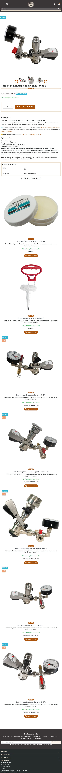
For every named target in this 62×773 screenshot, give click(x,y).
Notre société (5, 754)
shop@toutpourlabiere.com (16, 772)
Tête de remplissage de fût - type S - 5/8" (31, 395)
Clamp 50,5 (32, 134)
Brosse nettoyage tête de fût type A (31, 318)
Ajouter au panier (25, 107)
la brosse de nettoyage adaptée (50, 128)
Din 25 (39, 134)
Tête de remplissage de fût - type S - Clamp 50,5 (31, 472)
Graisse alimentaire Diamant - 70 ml (31, 241)
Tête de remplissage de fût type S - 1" (31, 625)
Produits (4, 752)
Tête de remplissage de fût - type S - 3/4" (31, 702)
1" (28, 134)
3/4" (26, 134)
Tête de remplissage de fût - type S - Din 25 (31, 548)
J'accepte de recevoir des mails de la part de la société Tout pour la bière (32, 744)
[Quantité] (7, 106)
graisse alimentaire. (6, 131)
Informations (5, 760)
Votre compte (5, 757)
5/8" (23, 134)
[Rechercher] (31, 9)
